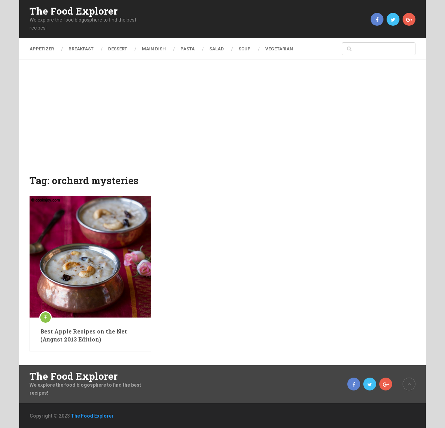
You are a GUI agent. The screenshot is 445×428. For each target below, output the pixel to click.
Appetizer (42, 48)
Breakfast (81, 48)
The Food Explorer (74, 11)
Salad (216, 48)
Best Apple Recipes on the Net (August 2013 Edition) (83, 335)
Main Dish (154, 48)
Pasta (187, 48)
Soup (244, 48)
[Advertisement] (222, 121)
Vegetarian (279, 48)
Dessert (117, 48)
